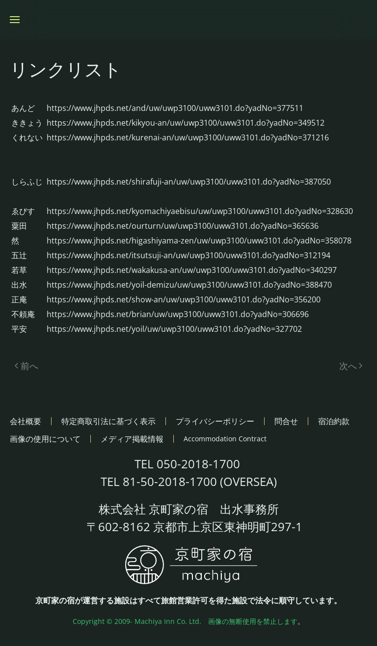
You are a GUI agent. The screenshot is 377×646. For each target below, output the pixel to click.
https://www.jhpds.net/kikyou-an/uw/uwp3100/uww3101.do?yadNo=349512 (185, 122)
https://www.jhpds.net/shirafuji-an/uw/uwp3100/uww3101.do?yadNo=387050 (189, 181)
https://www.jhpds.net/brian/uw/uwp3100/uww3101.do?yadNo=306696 (178, 314)
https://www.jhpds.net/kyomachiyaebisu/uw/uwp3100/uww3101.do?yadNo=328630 (200, 211)
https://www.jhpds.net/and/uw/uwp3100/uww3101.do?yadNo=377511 (175, 108)
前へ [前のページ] (26, 366)
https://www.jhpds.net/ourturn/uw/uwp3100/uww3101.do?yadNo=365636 (183, 225)
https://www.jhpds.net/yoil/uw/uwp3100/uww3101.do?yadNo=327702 (174, 328)
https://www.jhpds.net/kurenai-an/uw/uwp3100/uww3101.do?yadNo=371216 (188, 137)
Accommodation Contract (225, 438)
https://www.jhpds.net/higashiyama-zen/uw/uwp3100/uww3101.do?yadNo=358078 (199, 240)
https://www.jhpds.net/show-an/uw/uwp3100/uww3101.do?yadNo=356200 (184, 299)
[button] (15, 19)
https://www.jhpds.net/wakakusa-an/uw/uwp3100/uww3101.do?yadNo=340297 (192, 270)
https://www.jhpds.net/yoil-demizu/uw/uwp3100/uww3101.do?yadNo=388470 (189, 284)
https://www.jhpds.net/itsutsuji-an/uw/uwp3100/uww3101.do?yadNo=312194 (188, 255)
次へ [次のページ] (351, 366)
